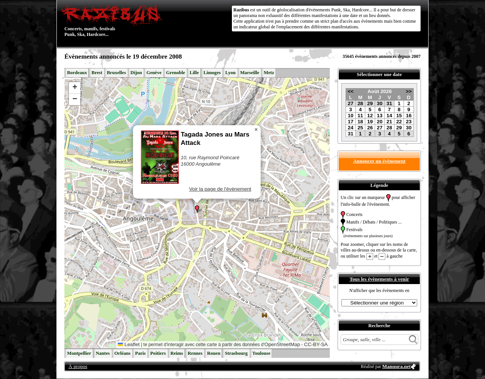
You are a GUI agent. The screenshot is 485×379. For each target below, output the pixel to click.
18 (360, 121)
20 (380, 121)
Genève (153, 72)
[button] (197, 209)
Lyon (230, 72)
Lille (194, 72)
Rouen (213, 353)
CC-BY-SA (316, 344)
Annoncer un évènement (379, 161)
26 (370, 127)
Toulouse (261, 353)
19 (370, 121)
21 (389, 121)
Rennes (195, 353)
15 (399, 115)
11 (360, 115)
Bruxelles (116, 72)
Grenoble (175, 72)
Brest (96, 72)
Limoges (212, 72)
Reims (177, 353)
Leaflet (128, 344)
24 (351, 127)
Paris (140, 353)
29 (370, 103)
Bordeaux (77, 72)
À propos (78, 366)
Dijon (136, 72)
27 (351, 103)
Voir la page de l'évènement (220, 189)
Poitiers (158, 353)
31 (389, 103)
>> (409, 91)
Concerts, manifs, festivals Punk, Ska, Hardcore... (113, 20)
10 (351, 115)
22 (399, 121)
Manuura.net (396, 366)
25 (360, 127)
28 (360, 103)
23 (408, 121)
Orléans (122, 353)
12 (370, 115)
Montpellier (79, 353)
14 (389, 115)
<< (350, 91)
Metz (269, 72)
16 (408, 115)
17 (351, 121)
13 (380, 115)
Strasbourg (236, 353)
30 (380, 103)
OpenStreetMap (282, 344)
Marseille (249, 72)
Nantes (103, 353)
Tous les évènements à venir (379, 279)
